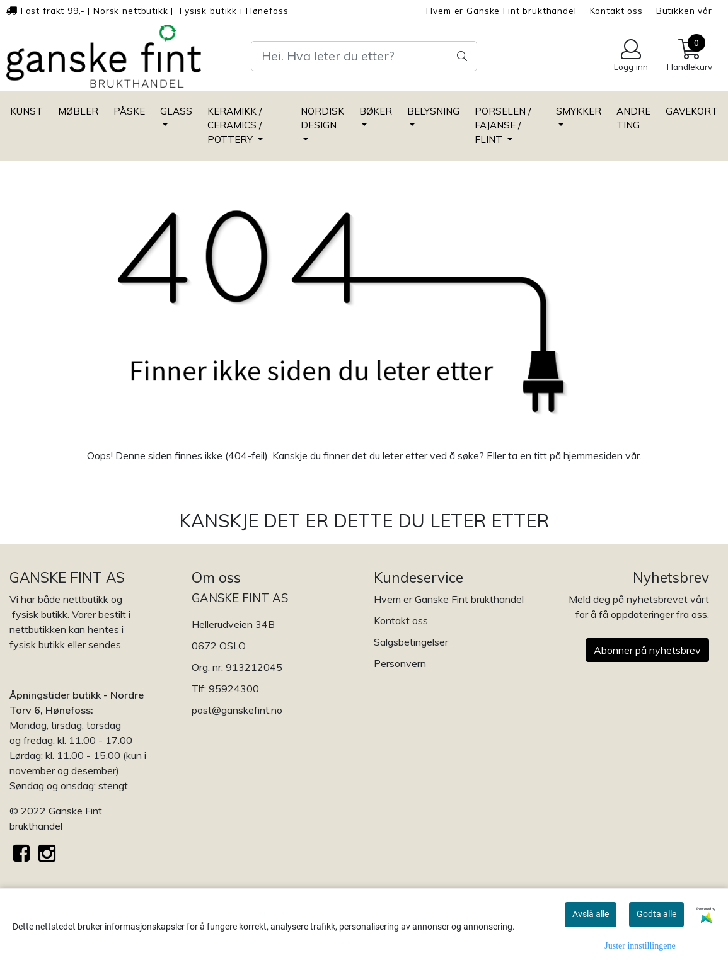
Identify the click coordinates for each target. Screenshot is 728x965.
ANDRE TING (633, 118)
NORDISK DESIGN (322, 118)
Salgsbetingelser (411, 642)
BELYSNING (433, 111)
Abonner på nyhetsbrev (647, 650)
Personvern (400, 663)
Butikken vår (684, 10)
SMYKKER (578, 111)
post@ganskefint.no (237, 710)
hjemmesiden (593, 455)
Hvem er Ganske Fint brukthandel (501, 10)
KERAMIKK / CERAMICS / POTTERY (234, 125)
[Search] (364, 56)
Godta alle (656, 914)
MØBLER (78, 111)
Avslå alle (590, 914)
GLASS (176, 111)
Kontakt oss (616, 10)
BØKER (375, 111)
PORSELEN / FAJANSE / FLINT (503, 125)
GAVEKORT (692, 111)
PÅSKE (129, 111)
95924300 (234, 688)
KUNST (26, 111)
